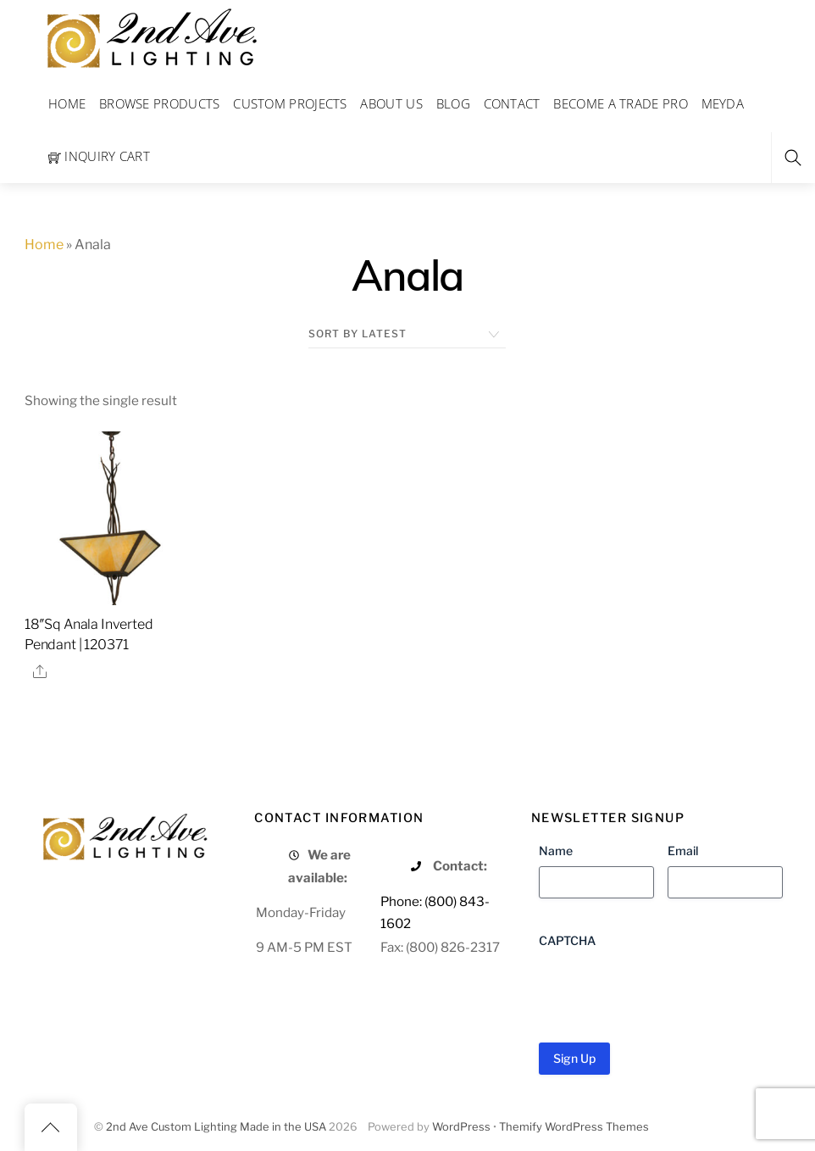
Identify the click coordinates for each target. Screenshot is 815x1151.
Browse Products (159, 103)
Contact (512, 103)
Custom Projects (290, 103)
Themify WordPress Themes (574, 1126)
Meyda (723, 103)
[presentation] (667, 989)
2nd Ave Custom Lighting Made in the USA (216, 1126)
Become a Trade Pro (620, 103)
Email (683, 850)
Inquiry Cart (99, 155)
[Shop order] (407, 334)
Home (67, 103)
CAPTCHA (567, 940)
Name (556, 850)
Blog (453, 103)
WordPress (461, 1126)
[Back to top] (51, 1127)
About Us (391, 103)
